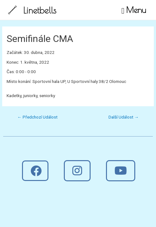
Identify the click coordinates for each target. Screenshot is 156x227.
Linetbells (39, 10)
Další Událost (124, 116)
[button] (35, 170)
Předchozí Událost (37, 116)
